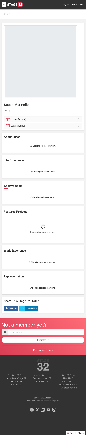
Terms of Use (16, 381)
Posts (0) (43, 119)
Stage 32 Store (70, 388)
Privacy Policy (68, 381)
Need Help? (68, 378)
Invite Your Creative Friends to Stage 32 (43, 401)
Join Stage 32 (77, 4)
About (6, 14)
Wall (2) (43, 126)
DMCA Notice (42, 381)
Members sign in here (43, 350)
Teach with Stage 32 (42, 378)
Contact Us (16, 384)
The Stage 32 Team (16, 375)
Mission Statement (42, 375)
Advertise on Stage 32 (16, 378)
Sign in (66, 4)
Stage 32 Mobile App (68, 384)
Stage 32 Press (68, 375)
